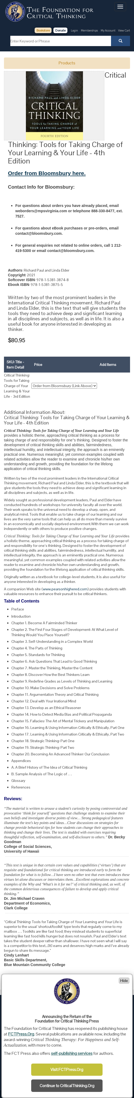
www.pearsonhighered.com (65, 589)
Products (67, 63)
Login (74, 30)
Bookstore (43, 30)
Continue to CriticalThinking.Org (67, 1085)
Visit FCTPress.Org (66, 1069)
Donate (60, 30)
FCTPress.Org (21, 1034)
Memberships (89, 30)
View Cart (124, 30)
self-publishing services (72, 1053)
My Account (108, 30)
